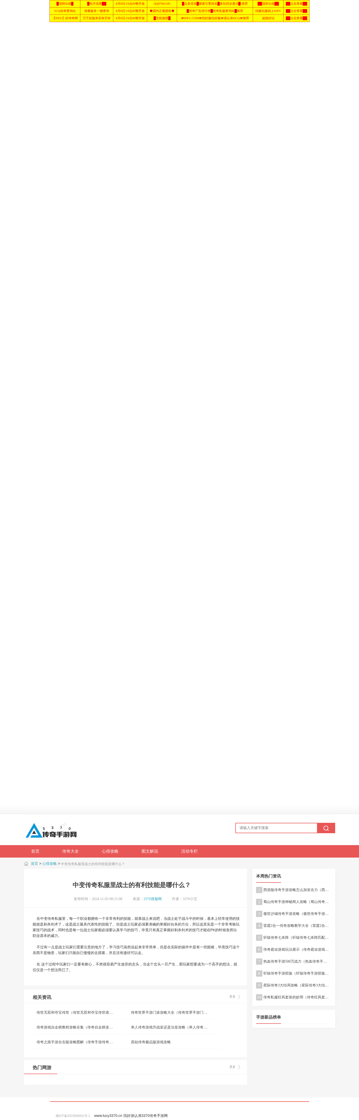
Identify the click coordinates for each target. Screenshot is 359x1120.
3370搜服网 (153, 899)
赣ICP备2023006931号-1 (73, 1116)
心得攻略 (49, 863)
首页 (34, 863)
